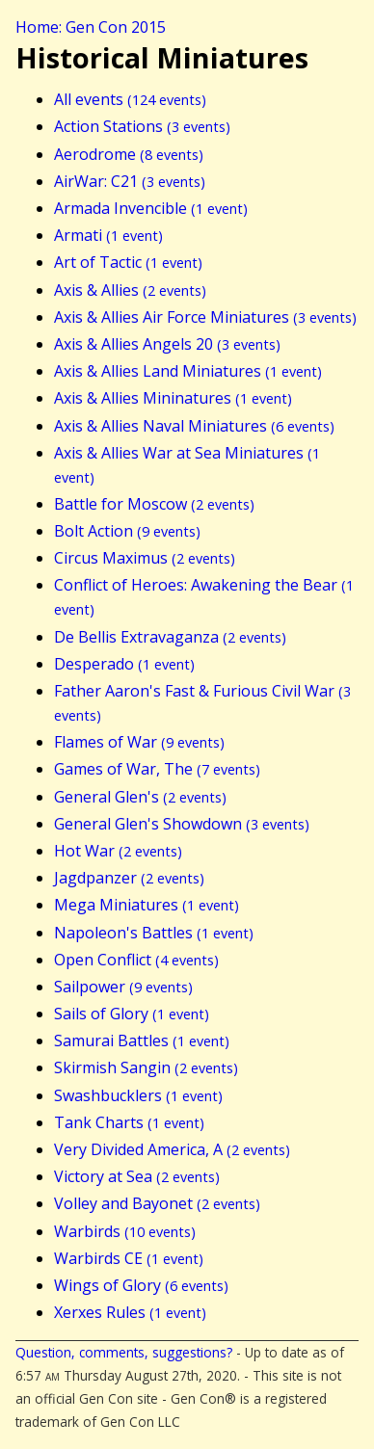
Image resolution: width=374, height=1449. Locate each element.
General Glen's (140, 796)
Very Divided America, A (172, 1149)
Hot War (118, 850)
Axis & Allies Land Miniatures (188, 371)
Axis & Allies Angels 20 (167, 344)
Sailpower (123, 986)
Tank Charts (129, 1122)
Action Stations (142, 126)
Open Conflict (136, 959)
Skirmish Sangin (146, 1067)
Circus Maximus (144, 557)
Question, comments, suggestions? (123, 1352)
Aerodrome (128, 154)
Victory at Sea (137, 1176)
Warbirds (125, 1231)
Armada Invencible (151, 208)
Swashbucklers (138, 1095)
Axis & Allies (130, 290)
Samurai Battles (141, 1040)
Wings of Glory (141, 1285)
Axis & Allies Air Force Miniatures (205, 317)
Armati (108, 235)
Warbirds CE (128, 1258)
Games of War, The (157, 768)
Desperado (124, 663)
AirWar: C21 (129, 181)
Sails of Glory (131, 1013)
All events (130, 99)
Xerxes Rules (130, 1312)
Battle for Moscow (154, 503)
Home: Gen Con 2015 (90, 27)
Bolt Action (127, 530)
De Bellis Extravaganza (170, 636)
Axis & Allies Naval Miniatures (194, 425)
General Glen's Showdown (181, 823)
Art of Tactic (128, 262)
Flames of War (139, 741)
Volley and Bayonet (157, 1203)
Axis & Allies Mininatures (173, 397)
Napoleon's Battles (154, 932)
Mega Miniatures (146, 904)
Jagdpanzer (129, 877)
